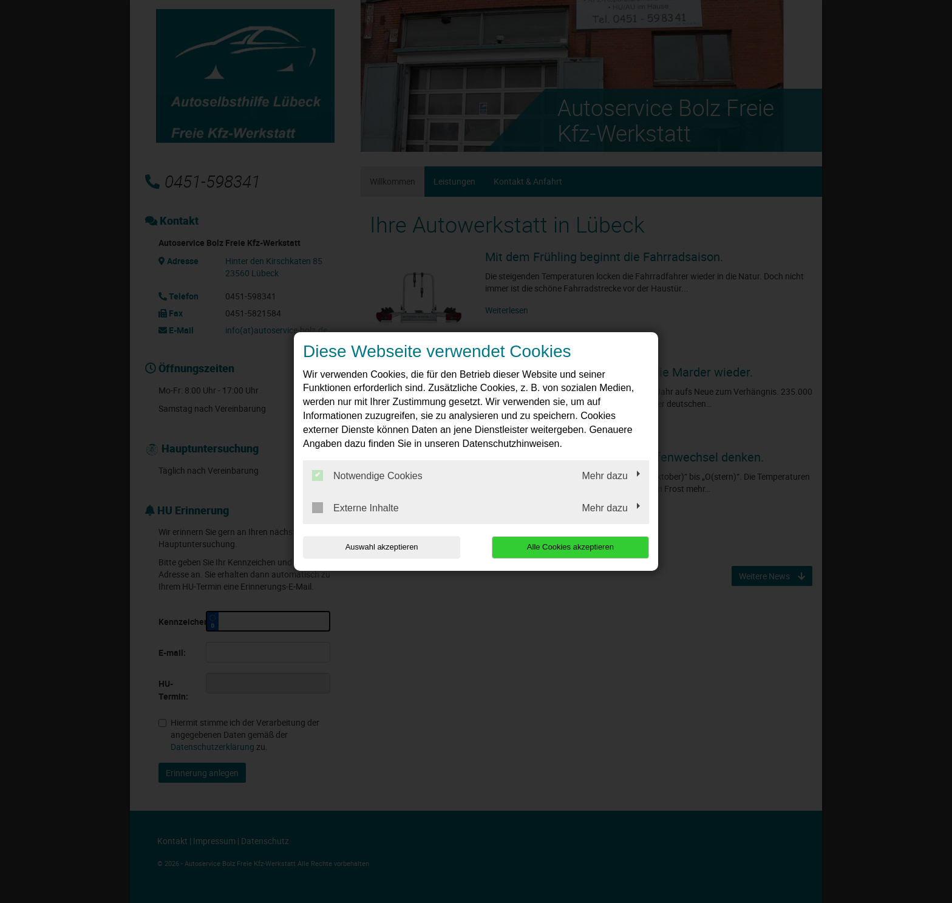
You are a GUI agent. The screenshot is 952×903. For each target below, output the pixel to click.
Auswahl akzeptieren (380, 546)
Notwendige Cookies (367, 475)
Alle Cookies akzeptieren (571, 546)
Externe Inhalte (355, 507)
